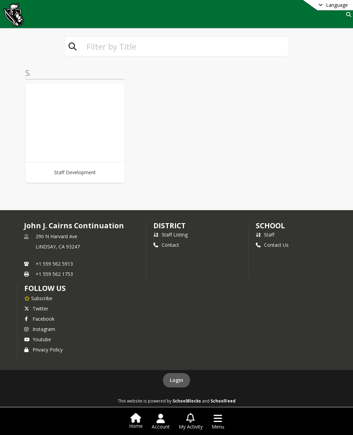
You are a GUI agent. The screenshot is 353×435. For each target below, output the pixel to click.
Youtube (37, 339)
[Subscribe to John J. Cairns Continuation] (38, 298)
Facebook (39, 319)
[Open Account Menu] (161, 421)
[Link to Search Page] (347, 14)
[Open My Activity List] (191, 421)
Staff (265, 234)
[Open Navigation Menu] (218, 421)
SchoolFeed (223, 401)
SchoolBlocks (187, 401)
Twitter (36, 308)
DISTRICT (169, 225)
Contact (166, 245)
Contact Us (272, 245)
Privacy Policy (43, 349)
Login (176, 380)
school (270, 225)
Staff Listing (170, 234)
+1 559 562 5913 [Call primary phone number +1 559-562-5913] (54, 263)
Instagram (39, 329)
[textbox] (185, 46)
